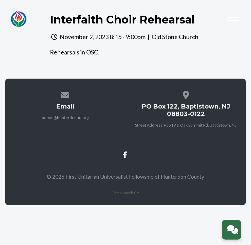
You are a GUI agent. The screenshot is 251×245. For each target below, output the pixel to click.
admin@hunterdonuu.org (65, 117)
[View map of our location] (186, 93)
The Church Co (125, 192)
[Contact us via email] (65, 93)
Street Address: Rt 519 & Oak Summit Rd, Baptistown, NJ (185, 125)
